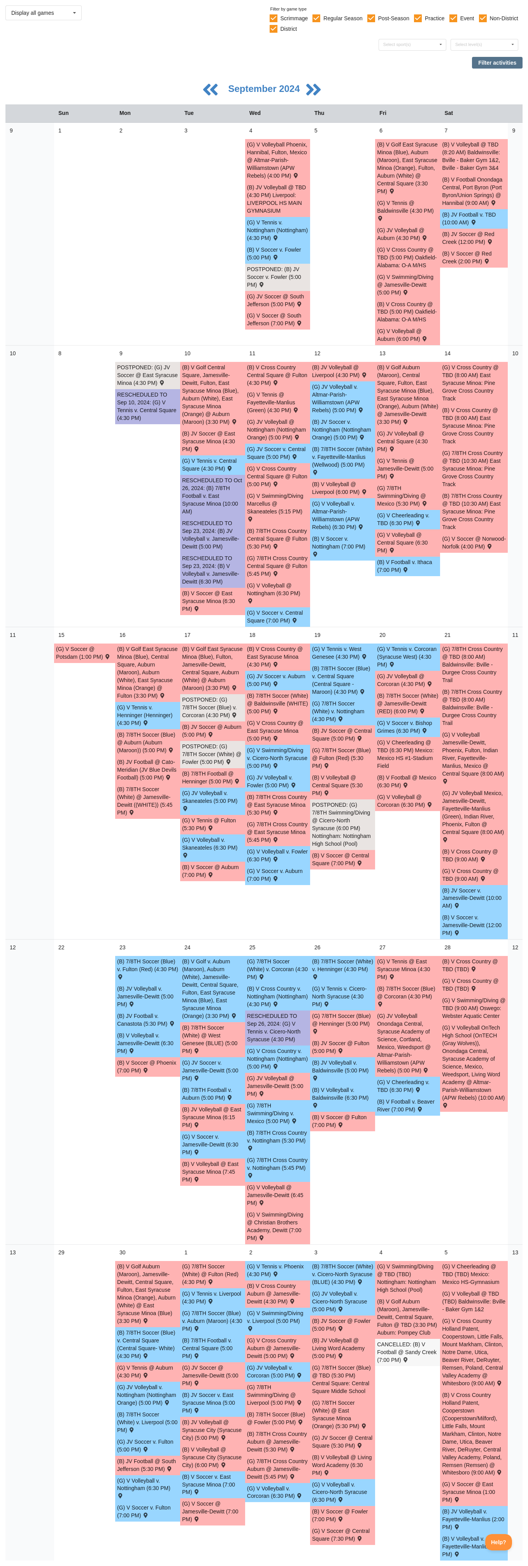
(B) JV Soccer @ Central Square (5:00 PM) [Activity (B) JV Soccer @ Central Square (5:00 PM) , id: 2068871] (342, 735)
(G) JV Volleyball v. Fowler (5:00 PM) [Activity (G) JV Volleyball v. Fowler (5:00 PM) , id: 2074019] (272, 781)
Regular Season (342, 18)
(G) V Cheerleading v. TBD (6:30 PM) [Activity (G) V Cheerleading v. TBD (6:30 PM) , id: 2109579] (403, 1086)
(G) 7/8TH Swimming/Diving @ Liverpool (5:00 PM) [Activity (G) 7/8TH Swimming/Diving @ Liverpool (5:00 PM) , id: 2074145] (275, 1395)
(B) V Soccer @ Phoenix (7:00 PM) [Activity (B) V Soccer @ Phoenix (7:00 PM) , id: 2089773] (146, 1067)
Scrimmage (294, 18)
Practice (435, 18)
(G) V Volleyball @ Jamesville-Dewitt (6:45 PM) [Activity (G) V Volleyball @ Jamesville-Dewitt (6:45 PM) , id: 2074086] (275, 1195)
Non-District (503, 18)
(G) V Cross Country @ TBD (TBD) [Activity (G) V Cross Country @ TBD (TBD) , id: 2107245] (470, 985)
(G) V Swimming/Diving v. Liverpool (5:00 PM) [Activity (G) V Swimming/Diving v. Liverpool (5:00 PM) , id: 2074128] (275, 1320)
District (288, 29)
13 (13, 1252)
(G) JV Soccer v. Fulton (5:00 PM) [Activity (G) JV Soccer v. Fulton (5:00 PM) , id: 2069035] (145, 1446)
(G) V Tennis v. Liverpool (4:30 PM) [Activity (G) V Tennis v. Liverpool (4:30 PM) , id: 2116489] (211, 1298)
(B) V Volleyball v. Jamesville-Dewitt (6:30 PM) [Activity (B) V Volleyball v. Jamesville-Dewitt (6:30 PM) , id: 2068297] (145, 1043)
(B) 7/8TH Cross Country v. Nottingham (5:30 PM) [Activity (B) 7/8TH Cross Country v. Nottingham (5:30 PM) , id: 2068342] (277, 1140)
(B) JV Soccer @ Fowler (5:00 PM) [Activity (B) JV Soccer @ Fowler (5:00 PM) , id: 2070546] (341, 1325)
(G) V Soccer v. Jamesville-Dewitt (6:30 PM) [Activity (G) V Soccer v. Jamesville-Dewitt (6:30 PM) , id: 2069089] (210, 1144)
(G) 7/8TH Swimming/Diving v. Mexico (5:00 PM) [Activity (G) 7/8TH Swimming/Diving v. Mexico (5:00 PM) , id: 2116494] (272, 1113)
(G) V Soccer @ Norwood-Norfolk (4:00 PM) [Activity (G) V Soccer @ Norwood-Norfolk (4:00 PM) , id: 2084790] (474, 543)
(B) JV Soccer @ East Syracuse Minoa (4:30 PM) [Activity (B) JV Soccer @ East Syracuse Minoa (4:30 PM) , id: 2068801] (208, 441)
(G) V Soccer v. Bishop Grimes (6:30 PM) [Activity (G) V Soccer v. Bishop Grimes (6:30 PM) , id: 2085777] (404, 727)
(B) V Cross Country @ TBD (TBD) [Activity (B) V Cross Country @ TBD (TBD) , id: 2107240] (470, 965)
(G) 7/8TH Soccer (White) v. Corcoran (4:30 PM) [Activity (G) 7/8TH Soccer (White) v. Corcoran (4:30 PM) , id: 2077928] (277, 969)
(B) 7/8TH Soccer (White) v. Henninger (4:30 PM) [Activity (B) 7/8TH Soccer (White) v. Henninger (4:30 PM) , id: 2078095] (342, 968)
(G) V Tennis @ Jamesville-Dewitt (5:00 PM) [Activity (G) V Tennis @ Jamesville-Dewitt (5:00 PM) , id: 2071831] (405, 469)
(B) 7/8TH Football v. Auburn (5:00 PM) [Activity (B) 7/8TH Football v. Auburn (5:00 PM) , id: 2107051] (207, 1094)
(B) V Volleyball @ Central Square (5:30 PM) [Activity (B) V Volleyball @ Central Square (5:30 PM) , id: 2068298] (337, 785)
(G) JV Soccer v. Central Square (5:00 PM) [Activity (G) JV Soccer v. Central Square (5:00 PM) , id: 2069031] (276, 453)
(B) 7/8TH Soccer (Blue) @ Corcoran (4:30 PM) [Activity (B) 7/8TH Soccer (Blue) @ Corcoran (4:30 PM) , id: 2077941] (406, 996)
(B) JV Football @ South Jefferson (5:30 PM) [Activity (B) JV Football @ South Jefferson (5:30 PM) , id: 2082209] (146, 1465)
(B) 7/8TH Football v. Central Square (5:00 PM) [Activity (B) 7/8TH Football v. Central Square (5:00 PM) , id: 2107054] (207, 1348)
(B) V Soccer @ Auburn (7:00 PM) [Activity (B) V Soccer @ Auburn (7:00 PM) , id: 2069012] (210, 871)
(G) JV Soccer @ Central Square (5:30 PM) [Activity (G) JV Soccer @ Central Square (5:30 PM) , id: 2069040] (342, 1442)
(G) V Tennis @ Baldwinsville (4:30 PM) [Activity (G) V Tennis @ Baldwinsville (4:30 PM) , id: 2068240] (405, 210)
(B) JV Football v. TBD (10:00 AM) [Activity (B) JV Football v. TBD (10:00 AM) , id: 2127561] (469, 219)
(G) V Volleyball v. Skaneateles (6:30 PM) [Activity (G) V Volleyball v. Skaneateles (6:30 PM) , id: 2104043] (209, 847)
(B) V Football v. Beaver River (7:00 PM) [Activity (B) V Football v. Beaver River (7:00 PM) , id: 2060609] (406, 1106)
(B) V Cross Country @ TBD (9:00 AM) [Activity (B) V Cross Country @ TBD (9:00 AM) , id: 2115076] (470, 855)
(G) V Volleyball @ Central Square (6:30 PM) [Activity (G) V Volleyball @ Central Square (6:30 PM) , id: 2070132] (402, 543)
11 (13, 635)
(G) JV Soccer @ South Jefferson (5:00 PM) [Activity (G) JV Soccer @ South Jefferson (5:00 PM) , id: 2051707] (275, 300)
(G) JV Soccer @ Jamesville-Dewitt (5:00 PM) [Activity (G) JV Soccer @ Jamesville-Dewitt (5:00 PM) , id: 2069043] (210, 1375)
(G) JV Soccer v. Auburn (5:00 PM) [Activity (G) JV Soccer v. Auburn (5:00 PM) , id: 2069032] (276, 680)
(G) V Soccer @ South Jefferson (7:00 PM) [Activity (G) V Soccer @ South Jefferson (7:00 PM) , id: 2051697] (275, 319)
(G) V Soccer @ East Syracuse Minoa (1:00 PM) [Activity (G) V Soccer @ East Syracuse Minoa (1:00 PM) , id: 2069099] (468, 1492)
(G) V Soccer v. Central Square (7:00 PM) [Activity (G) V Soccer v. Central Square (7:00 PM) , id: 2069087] (275, 617)
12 (13, 947)
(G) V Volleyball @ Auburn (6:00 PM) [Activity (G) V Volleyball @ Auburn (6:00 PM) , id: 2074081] (402, 335)
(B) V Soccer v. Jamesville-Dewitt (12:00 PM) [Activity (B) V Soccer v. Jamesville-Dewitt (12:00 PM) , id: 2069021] (472, 925)
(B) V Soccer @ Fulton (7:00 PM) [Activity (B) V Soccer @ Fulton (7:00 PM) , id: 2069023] (339, 1121)
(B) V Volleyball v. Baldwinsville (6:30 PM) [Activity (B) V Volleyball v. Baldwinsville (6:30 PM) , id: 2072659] (340, 1097)
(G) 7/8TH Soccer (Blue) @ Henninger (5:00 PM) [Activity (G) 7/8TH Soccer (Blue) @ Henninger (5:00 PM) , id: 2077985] (341, 1023)
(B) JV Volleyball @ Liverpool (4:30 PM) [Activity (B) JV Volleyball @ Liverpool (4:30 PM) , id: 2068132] (340, 371)
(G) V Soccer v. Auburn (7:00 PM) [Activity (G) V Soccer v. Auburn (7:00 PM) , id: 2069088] (275, 875)
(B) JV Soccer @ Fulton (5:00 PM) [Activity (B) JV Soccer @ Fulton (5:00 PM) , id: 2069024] (340, 1047)
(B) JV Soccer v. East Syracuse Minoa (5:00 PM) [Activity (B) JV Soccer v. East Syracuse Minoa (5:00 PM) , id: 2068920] (208, 1403)
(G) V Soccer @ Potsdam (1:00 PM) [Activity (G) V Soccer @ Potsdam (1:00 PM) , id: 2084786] (83, 653)
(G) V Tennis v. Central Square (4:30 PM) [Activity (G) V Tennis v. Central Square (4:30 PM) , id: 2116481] (209, 465)
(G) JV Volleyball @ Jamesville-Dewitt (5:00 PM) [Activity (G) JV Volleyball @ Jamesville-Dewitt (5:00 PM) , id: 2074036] (275, 1086)
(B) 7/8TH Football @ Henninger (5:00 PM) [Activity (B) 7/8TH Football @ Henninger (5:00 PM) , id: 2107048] (211, 778)
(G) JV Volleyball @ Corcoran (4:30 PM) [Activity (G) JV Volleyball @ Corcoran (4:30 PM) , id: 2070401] (405, 680)
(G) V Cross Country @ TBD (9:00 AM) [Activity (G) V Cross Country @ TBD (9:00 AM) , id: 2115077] (470, 875)
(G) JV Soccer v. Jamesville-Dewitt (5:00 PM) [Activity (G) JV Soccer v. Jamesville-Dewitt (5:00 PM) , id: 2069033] (210, 1070)
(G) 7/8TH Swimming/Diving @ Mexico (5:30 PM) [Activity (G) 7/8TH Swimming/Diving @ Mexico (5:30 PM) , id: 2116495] (402, 496)
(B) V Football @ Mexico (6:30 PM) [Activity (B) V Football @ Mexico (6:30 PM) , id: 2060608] (406, 781)
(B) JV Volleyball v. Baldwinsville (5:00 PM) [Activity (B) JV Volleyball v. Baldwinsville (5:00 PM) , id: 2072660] (340, 1070)
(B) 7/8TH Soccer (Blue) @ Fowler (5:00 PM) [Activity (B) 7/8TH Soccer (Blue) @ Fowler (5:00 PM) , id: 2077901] (276, 1418)
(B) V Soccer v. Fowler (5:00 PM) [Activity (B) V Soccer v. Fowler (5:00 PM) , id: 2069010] (274, 254)
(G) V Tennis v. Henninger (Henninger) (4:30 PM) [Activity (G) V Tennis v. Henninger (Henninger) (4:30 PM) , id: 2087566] (144, 715)
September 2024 (265, 88)
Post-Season (393, 18)
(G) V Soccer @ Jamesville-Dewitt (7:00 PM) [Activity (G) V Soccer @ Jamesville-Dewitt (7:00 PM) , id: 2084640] (210, 1511)
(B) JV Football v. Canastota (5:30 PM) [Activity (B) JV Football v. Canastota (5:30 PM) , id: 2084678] (146, 1020)
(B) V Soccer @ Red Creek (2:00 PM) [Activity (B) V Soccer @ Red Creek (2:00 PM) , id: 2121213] (466, 257)
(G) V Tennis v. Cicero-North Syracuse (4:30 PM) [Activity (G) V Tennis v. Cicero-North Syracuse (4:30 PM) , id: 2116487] (339, 996)
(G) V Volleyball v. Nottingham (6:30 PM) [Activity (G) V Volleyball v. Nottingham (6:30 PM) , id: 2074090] (143, 1488)
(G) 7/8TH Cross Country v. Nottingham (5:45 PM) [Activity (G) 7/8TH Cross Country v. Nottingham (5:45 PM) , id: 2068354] (277, 1167)
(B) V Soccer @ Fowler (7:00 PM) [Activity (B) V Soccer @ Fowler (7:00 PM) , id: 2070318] (340, 1515)
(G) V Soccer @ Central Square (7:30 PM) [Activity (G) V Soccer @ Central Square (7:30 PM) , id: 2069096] (341, 1535)
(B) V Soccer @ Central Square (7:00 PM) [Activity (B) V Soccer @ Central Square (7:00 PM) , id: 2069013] (340, 859)
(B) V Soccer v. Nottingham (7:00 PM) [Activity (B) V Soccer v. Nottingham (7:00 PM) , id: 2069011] (338, 546)
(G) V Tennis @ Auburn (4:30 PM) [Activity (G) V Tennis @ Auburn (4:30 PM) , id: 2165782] (145, 1372)
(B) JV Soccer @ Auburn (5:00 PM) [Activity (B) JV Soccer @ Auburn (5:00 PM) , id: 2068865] (212, 731)
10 (13, 353)
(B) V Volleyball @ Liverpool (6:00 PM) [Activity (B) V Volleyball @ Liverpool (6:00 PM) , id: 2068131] (340, 488)
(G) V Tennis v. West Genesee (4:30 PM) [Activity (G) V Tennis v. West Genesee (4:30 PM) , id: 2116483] (340, 653)
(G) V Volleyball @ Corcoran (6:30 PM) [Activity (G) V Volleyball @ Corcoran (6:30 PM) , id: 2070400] (405, 801)
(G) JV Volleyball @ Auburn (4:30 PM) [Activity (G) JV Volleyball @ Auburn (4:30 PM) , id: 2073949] (402, 234)
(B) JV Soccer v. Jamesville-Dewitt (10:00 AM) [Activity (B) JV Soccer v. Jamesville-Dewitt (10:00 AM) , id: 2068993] (472, 898)
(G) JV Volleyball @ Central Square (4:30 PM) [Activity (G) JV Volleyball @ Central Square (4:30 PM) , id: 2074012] (402, 441)
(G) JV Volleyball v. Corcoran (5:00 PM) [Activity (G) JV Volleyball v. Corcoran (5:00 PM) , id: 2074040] (275, 1372)
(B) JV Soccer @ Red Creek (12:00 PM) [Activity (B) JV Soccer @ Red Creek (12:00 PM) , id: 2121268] (468, 238)
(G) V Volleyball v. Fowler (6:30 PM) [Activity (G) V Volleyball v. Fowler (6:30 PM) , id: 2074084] (277, 855)
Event (467, 18)
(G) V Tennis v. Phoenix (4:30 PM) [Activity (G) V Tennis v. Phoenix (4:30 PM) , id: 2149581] (275, 1270)
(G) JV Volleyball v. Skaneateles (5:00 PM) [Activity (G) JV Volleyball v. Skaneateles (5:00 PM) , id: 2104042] (209, 800)
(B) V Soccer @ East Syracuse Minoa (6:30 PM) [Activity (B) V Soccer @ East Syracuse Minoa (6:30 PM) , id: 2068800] (208, 601)
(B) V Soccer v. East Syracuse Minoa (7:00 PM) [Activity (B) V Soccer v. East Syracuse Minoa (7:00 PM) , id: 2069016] (208, 1484)
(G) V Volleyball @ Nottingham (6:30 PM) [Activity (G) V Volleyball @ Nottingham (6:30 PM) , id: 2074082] (273, 592)
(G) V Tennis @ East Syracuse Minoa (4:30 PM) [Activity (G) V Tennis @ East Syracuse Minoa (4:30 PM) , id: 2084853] (403, 969)
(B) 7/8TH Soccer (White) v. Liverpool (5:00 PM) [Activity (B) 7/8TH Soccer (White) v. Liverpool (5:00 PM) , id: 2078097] (147, 1422)
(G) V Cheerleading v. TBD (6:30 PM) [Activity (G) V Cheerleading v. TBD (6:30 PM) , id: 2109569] (403, 519)
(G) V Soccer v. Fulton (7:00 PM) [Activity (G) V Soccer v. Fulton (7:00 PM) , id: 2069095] (143, 1511)
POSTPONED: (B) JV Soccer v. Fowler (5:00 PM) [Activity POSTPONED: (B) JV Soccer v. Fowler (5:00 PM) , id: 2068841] (274, 277)
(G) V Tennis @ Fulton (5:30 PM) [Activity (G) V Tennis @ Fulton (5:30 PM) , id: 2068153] (209, 824)
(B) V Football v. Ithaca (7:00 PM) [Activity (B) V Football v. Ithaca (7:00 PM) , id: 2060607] (404, 566)
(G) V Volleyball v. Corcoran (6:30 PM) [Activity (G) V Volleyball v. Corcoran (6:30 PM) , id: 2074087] (275, 1492)
